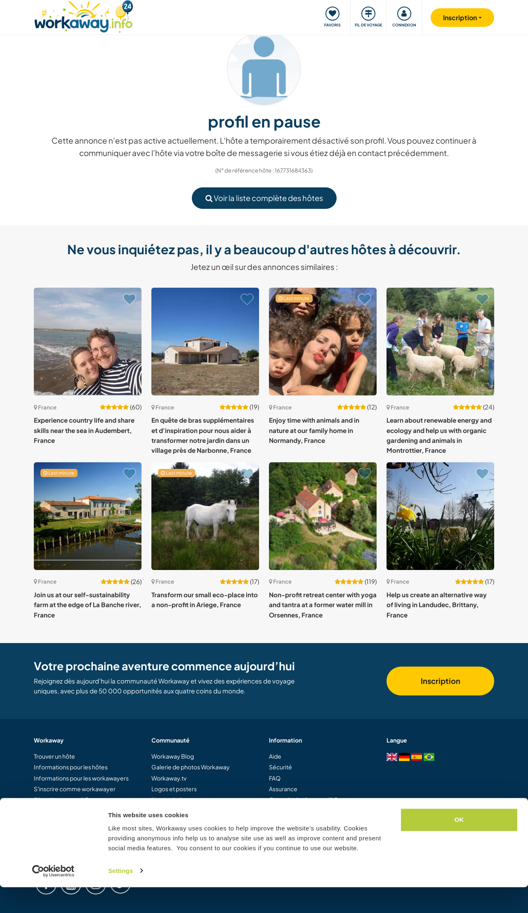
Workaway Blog (172, 756)
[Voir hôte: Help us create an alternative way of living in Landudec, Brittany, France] (440, 516)
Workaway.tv (168, 778)
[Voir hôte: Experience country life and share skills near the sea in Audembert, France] (87, 341)
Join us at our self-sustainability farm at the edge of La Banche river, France (87, 605)
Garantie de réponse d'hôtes (307, 799)
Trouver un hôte (54, 756)
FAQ (274, 778)
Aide (275, 756)
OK (459, 845)
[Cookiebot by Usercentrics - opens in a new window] (53, 897)
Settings (120, 896)
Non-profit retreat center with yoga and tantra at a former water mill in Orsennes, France (323, 605)
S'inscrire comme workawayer (75, 788)
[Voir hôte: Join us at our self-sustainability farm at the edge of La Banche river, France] (87, 516)
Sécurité (280, 767)
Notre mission (170, 799)
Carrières (164, 821)
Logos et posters (174, 788)
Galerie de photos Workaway (190, 767)
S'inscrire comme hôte (64, 799)
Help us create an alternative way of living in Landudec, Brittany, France (437, 605)
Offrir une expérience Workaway (78, 810)
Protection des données (301, 821)
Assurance (283, 788)
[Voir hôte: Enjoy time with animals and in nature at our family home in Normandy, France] (323, 341)
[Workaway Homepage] (83, 15)
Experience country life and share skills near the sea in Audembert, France (84, 430)
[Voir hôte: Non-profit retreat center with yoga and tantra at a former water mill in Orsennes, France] (323, 516)
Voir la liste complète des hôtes (264, 198)
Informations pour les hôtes (71, 767)
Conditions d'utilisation (299, 810)
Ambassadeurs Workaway (186, 810)
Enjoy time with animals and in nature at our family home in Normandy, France (314, 430)
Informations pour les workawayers (81, 778)
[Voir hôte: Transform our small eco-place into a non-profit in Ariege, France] (205, 516)
